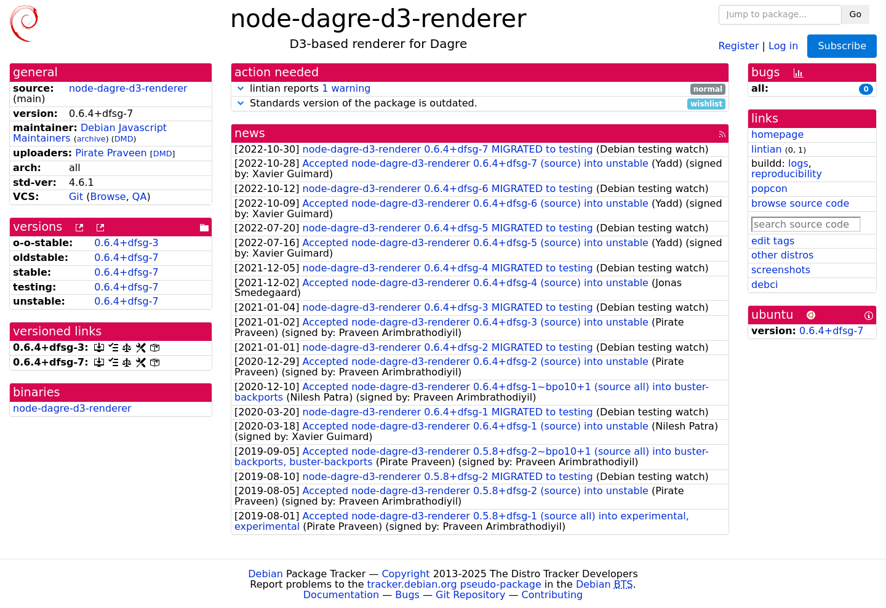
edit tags (772, 241)
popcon (769, 188)
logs (798, 163)
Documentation (341, 595)
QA (139, 196)
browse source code (800, 203)
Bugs (407, 595)
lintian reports (479, 89)
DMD (124, 138)
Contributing (552, 595)
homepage (777, 134)
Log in (783, 45)
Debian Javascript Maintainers (90, 133)
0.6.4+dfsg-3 (126, 243)
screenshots (780, 270)
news (249, 133)
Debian (265, 574)
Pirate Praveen (110, 153)
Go (855, 14)
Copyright (405, 574)
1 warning (346, 88)
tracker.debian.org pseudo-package (454, 584)
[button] (240, 88)
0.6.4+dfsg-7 (126, 257)
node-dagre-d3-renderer (128, 88)
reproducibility (786, 174)
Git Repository (470, 595)
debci (764, 284)
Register (739, 45)
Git (76, 196)
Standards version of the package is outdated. (479, 103)
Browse (108, 196)
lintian (766, 149)
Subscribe (842, 46)
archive (91, 138)
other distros (782, 255)
